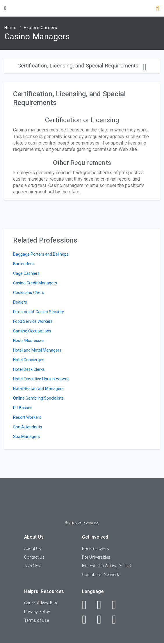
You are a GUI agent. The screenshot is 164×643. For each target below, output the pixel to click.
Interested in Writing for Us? (106, 566)
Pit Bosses (22, 407)
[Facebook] (87, 605)
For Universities (96, 557)
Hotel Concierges (28, 359)
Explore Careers (40, 27)
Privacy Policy (37, 611)
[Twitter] (117, 605)
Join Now (33, 566)
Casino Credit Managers (35, 283)
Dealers (20, 302)
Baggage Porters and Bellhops (41, 254)
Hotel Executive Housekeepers (41, 379)
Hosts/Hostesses (28, 340)
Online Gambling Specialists (38, 398)
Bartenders (23, 263)
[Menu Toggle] (5, 8)
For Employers (95, 548)
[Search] (158, 9)
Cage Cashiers (26, 273)
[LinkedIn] (102, 605)
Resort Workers (27, 417)
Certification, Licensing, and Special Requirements (81, 65)
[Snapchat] (117, 619)
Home (10, 27)
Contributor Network (100, 574)
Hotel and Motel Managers (37, 350)
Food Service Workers (33, 321)
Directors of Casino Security (38, 311)
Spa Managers (26, 436)
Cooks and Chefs (28, 292)
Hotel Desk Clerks (29, 369)
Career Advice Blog (41, 603)
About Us (32, 548)
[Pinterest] (102, 619)
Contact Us (34, 557)
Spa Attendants (27, 427)
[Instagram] (87, 619)
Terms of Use (36, 620)
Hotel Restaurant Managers (38, 388)
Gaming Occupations (32, 331)
